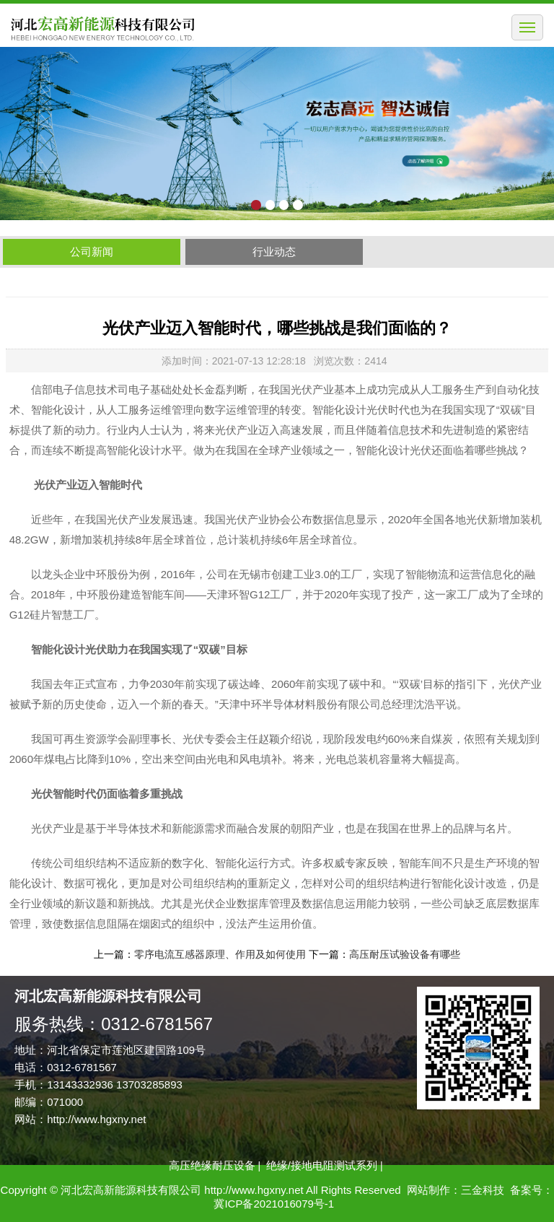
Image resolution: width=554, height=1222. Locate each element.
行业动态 (274, 251)
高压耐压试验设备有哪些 (404, 954)
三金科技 (482, 1190)
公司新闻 (91, 251)
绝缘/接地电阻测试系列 (321, 1165)
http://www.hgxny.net (96, 1119)
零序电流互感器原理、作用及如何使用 (220, 954)
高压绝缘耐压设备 (212, 1165)
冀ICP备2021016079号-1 (274, 1203)
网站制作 (428, 1190)
